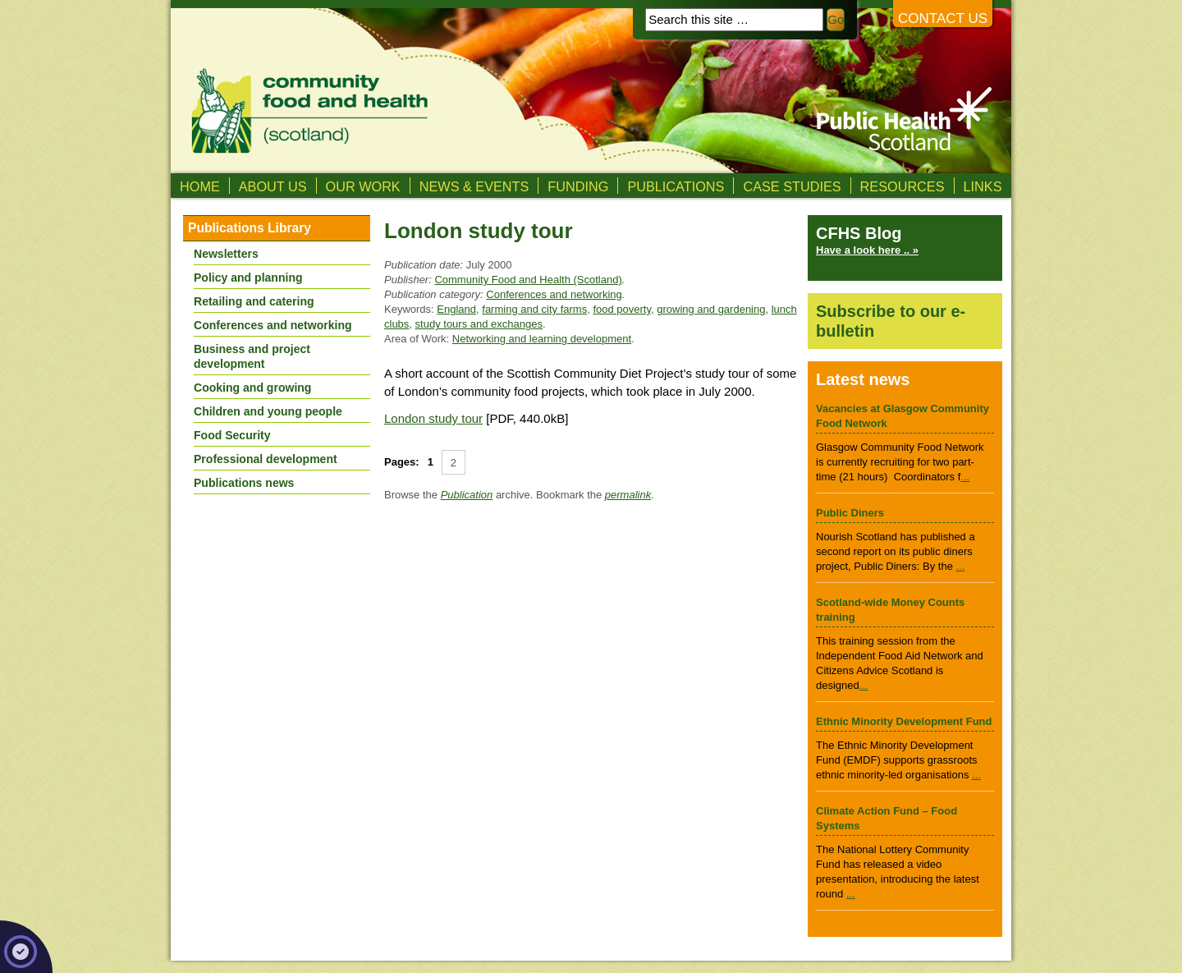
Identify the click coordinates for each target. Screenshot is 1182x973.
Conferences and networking (554, 294)
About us (273, 186)
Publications (675, 186)
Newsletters (226, 253)
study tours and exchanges (479, 324)
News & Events (474, 186)
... (964, 476)
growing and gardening (711, 309)
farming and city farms (534, 309)
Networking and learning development (541, 339)
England (456, 309)
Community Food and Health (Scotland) (527, 279)
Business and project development (252, 356)
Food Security (232, 435)
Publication (467, 495)
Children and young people (268, 411)
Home (200, 186)
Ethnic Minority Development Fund (904, 721)
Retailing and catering (254, 301)
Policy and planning (248, 277)
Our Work (363, 186)
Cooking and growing (252, 387)
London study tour (433, 418)
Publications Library (249, 228)
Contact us (942, 18)
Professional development (265, 459)
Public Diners (850, 513)
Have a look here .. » (867, 250)
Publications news (244, 482)
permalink (628, 495)
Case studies (792, 186)
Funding (577, 186)
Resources (902, 186)
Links (983, 186)
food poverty (622, 309)
